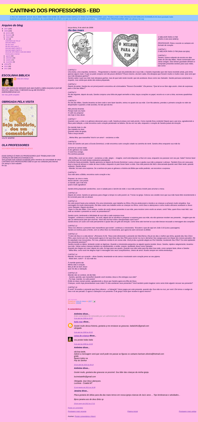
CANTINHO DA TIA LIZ (12, 41)
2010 (6, 66)
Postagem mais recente (77, 411)
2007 (6, 29)
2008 (6, 31)
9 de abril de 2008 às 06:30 (83, 332)
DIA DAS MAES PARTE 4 (13, 50)
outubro (8, 60)
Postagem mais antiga (187, 411)
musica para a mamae (12, 54)
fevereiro (9, 35)
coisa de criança (81, 336)
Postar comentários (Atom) (85, 416)
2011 (6, 68)
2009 (6, 64)
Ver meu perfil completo (10, 95)
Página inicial (132, 411)
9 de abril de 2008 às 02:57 (83, 318)
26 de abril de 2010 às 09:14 (83, 365)
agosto (8, 56)
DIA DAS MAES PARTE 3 (13, 48)
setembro (9, 58)
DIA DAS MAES (10, 42)
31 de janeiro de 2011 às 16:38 (84, 387)
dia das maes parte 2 (12, 46)
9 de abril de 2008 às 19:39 (83, 344)
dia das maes (9, 44)
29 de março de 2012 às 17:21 (84, 403)
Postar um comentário (75, 408)
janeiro (8, 33)
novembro (9, 62)
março (8, 37)
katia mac (78, 322)
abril (7, 39)
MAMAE (78, 303)
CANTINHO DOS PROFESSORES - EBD (55, 10)
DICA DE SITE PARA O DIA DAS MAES (18, 52)
